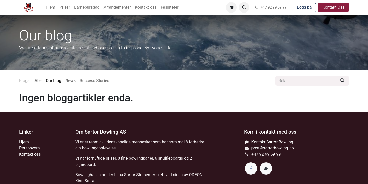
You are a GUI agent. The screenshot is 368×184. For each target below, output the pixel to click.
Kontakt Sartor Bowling (272, 142)
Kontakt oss (30, 154)
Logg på (304, 7)
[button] (244, 7)
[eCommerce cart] (231, 7)
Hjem (24, 142)
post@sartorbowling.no (272, 148)
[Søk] (342, 81)
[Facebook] (251, 168)
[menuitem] (50, 7)
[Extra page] (266, 168)
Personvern (29, 148)
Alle (38, 80)
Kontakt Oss (333, 7)
